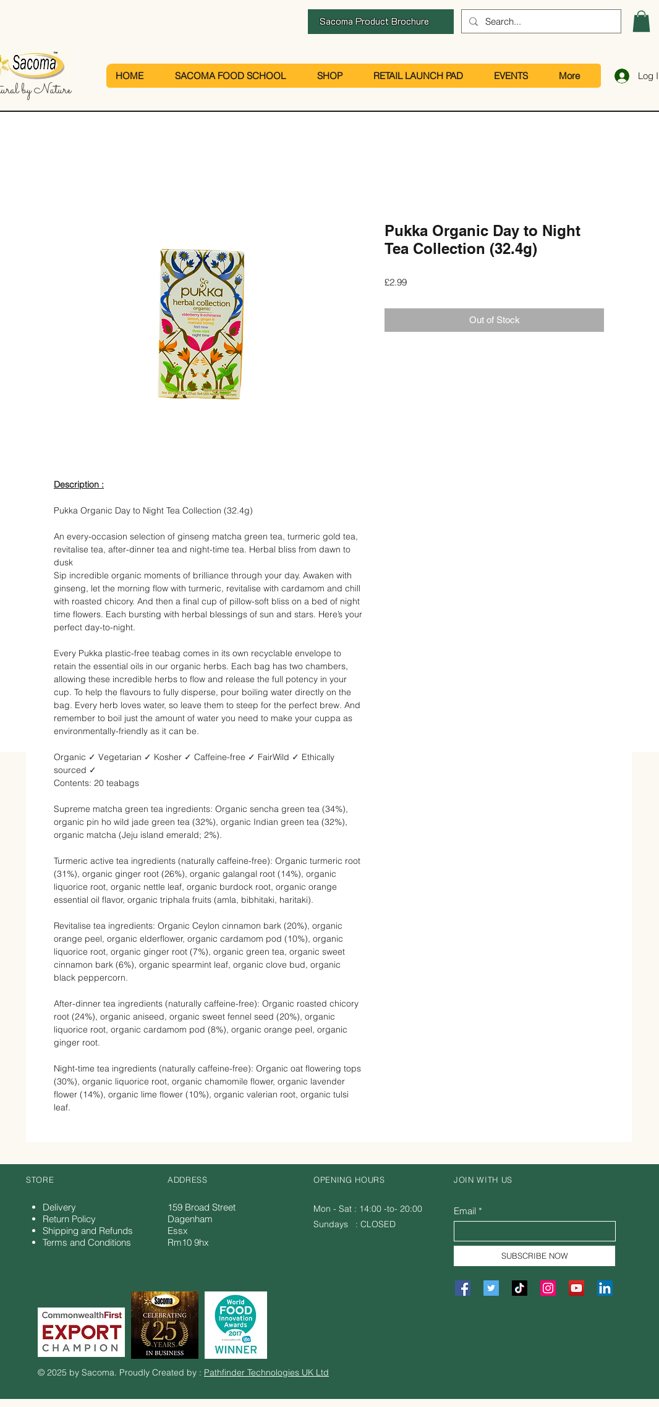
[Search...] (540, 21)
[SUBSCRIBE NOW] (534, 1256)
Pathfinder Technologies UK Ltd (266, 1372)
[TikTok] (519, 1288)
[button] (641, 21)
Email (465, 1210)
